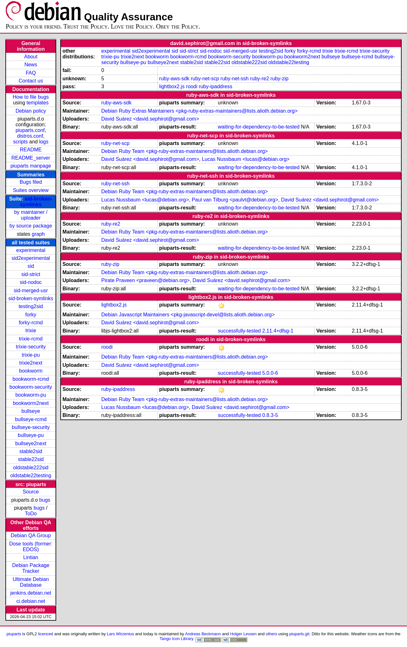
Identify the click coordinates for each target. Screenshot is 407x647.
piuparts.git (299, 633)
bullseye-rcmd (31, 419)
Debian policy (31, 111)
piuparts (13, 633)
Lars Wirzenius (120, 633)
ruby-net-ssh (234, 78)
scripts (20, 141)
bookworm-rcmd (31, 379)
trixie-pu (31, 355)
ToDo (31, 513)
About (30, 56)
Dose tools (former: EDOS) (30, 546)
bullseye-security (31, 427)
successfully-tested (239, 330)
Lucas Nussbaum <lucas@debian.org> (246, 159)
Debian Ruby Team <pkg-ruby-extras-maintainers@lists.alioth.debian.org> (184, 151)
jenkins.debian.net (30, 593)
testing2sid (31, 306)
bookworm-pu (30, 395)
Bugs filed (31, 182)
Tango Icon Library (176, 638)
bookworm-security (31, 387)
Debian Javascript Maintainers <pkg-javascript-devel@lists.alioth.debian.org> (188, 314)
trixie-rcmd (31, 338)
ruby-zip (279, 78)
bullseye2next (30, 443)
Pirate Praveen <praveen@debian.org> (145, 280)
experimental (30, 250)
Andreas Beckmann (203, 633)
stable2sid (30, 451)
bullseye (31, 411)
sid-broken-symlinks (36, 201)
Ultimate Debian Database (31, 582)
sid (31, 266)
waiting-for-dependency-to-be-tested (258, 126)
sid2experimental (30, 258)
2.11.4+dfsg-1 (277, 330)
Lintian (30, 557)
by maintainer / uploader (30, 215)
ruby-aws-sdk (174, 78)
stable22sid (30, 459)
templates (38, 102)
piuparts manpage (30, 165)
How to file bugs (31, 97)
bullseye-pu (31, 435)
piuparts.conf (30, 130)
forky (31, 314)
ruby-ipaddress (215, 86)
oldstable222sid (30, 467)
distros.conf (30, 136)
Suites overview (31, 190)
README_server (30, 158)
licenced (45, 633)
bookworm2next (31, 403)
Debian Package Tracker (30, 568)
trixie (30, 330)
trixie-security (31, 346)
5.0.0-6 (270, 373)
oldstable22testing (30, 475)
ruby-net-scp (205, 78)
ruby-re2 (259, 78)
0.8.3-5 (270, 415)
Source (31, 491)
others (271, 633)
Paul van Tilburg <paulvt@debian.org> (235, 199)
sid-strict (30, 274)
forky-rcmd (31, 322)
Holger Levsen (243, 633)
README (31, 149)
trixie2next (30, 363)
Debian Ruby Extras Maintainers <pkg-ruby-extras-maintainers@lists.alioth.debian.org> (199, 111)
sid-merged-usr (31, 290)
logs (43, 141)
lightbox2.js (171, 86)
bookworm (31, 370)
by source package (31, 225)
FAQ (31, 73)
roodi (191, 86)
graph (38, 234)
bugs (44, 500)
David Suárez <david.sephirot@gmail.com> (150, 119)
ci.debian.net (31, 601)
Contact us (31, 80)
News (30, 64)
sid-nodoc (31, 282)
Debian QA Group (31, 535)
